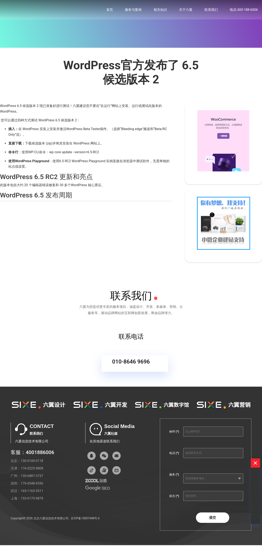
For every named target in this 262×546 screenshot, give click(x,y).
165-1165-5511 (32, 495)
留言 (174, 499)
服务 (174, 478)
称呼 (174, 435)
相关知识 (160, 10)
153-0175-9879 (32, 502)
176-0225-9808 (32, 472)
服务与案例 (133, 10)
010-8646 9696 (131, 366)
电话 (174, 456)
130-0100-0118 (32, 465)
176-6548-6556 (32, 487)
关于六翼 (185, 10)
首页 (109, 10)
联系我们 (211, 10)
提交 (212, 521)
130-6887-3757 (32, 480)
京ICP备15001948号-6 (85, 522)
